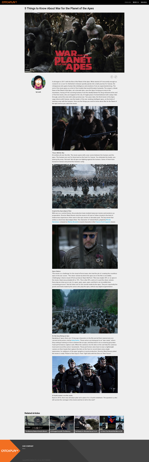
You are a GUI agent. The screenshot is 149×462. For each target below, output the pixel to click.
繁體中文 (136, 2)
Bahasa (144, 2)
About (23, 448)
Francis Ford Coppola (103, 222)
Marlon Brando (73, 222)
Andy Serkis (75, 340)
